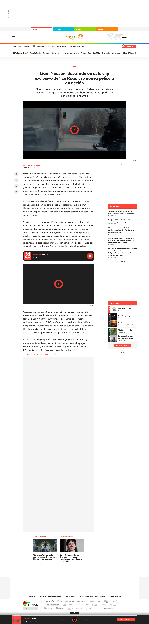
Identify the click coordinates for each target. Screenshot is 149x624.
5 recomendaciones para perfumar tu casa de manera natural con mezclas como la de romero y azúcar (121, 240)
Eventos (51, 46)
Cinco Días (79, 604)
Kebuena (111, 604)
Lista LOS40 (17, 46)
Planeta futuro (103, 604)
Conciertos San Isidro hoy (52, 53)
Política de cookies (69, 596)
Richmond (48, 607)
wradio (71, 604)
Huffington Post (52, 604)
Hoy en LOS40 (61, 46)
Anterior (62, 620)
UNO (64, 604)
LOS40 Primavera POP (77, 46)
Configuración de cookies (85, 596)
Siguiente (86, 620)
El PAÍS (49, 601)
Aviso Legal (31, 596)
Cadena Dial (87, 604)
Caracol (113, 601)
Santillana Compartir (81, 601)
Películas (48, 355)
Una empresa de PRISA (30, 603)
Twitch (83, 573)
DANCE (79, 29)
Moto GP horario (129, 53)
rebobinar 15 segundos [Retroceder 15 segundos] (67, 620)
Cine (74, 67)
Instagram (61, 573)
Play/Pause (74, 129)
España (124, 37)
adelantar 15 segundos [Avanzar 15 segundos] (81, 620)
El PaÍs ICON (79, 607)
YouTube (70, 573)
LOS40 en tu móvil (100, 596)
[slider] (74, 615)
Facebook (16, 174)
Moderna (59, 607)
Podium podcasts (69, 607)
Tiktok (66, 573)
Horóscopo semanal (71, 53)
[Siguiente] (135, 53)
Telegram (16, 192)
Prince (83, 53)
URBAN (100, 29)
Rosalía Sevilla (35, 53)
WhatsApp (16, 186)
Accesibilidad (42, 596)
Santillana (70, 601)
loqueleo (98, 607)
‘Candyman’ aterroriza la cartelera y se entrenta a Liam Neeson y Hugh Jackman (45, 557)
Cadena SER (91, 601)
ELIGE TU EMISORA (125, 619)
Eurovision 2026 (94, 53)
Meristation (108, 607)
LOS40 (35, 29)
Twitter (16, 180)
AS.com (98, 601)
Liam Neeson (27, 355)
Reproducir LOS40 (90, 256)
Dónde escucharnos (115, 596)
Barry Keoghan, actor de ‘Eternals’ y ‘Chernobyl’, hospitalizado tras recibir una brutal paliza (71, 558)
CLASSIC (57, 29)
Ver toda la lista (121, 345)
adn (105, 601)
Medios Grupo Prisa (30, 608)
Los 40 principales (60, 601)
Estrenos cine (38, 355)
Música (26, 46)
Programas (40, 46)
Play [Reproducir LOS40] (74, 620)
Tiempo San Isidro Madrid (111, 53)
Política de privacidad (54, 596)
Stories (87, 573)
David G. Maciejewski (31, 165)
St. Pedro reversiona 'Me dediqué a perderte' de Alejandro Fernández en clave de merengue (121, 230)
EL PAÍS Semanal (95, 604)
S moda (88, 607)
